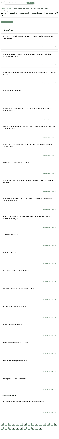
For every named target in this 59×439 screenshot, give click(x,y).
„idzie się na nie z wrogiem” (29, 95)
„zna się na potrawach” (29, 240)
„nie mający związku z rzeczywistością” (29, 276)
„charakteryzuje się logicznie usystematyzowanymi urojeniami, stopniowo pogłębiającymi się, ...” (29, 113)
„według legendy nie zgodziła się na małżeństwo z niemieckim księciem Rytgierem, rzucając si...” (29, 59)
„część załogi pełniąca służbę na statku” (29, 348)
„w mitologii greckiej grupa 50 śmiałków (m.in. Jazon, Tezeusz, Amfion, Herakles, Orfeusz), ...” (29, 222)
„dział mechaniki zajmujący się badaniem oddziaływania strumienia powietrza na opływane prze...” (29, 131)
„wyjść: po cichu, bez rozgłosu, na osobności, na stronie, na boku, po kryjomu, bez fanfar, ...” (29, 77)
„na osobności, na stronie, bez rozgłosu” (29, 167)
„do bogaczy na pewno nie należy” (29, 384)
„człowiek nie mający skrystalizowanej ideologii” (29, 294)
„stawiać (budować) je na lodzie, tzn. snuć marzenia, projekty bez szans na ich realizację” (29, 185)
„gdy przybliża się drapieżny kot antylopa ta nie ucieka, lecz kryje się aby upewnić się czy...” (29, 149)
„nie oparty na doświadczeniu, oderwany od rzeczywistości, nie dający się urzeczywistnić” (29, 41)
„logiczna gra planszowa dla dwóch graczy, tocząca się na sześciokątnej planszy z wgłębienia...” (29, 204)
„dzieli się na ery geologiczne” (29, 330)
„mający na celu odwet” (29, 258)
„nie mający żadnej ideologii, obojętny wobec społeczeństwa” (29, 407)
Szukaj (30, 2)
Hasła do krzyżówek (6, 8)
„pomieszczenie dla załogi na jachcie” (29, 312)
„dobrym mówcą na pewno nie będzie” (29, 366)
